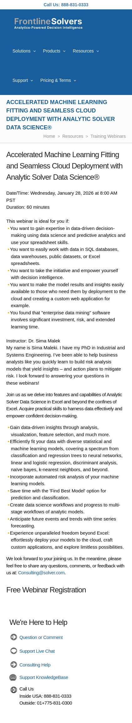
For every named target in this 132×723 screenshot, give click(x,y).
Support (20, 80)
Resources (83, 50)
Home (49, 136)
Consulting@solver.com (41, 572)
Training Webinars (108, 136)
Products (51, 50)
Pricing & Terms (55, 80)
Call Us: (51, 4)
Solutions (22, 50)
